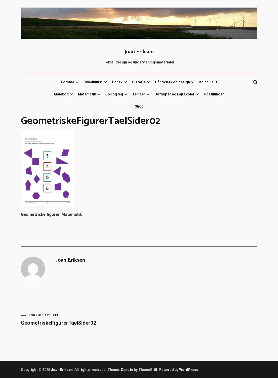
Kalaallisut (208, 82)
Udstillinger (214, 94)
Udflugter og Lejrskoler (174, 94)
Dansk (117, 82)
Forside (67, 82)
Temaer (138, 94)
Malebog (61, 94)
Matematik (87, 94)
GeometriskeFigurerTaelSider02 (80, 320)
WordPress (188, 370)
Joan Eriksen (139, 52)
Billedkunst (93, 82)
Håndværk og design (172, 82)
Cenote (127, 370)
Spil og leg (114, 94)
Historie (139, 82)
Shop (139, 106)
